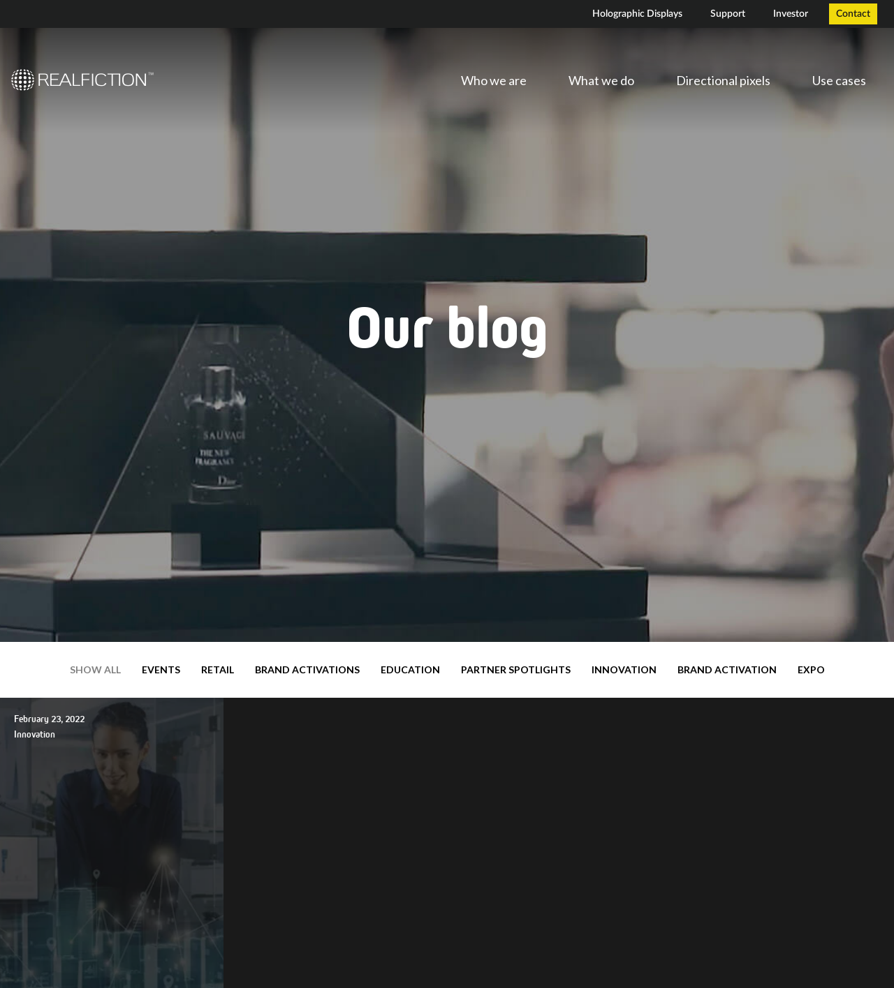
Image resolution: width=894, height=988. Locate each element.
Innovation (624, 669)
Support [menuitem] (727, 14)
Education (410, 669)
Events (161, 669)
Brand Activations (307, 669)
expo (811, 669)
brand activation (727, 669)
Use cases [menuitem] (839, 80)
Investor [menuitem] (790, 14)
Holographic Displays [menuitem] (637, 14)
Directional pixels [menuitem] (723, 80)
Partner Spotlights (516, 669)
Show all (95, 669)
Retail (217, 669)
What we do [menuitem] (601, 80)
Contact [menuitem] (853, 14)
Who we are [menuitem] (494, 80)
